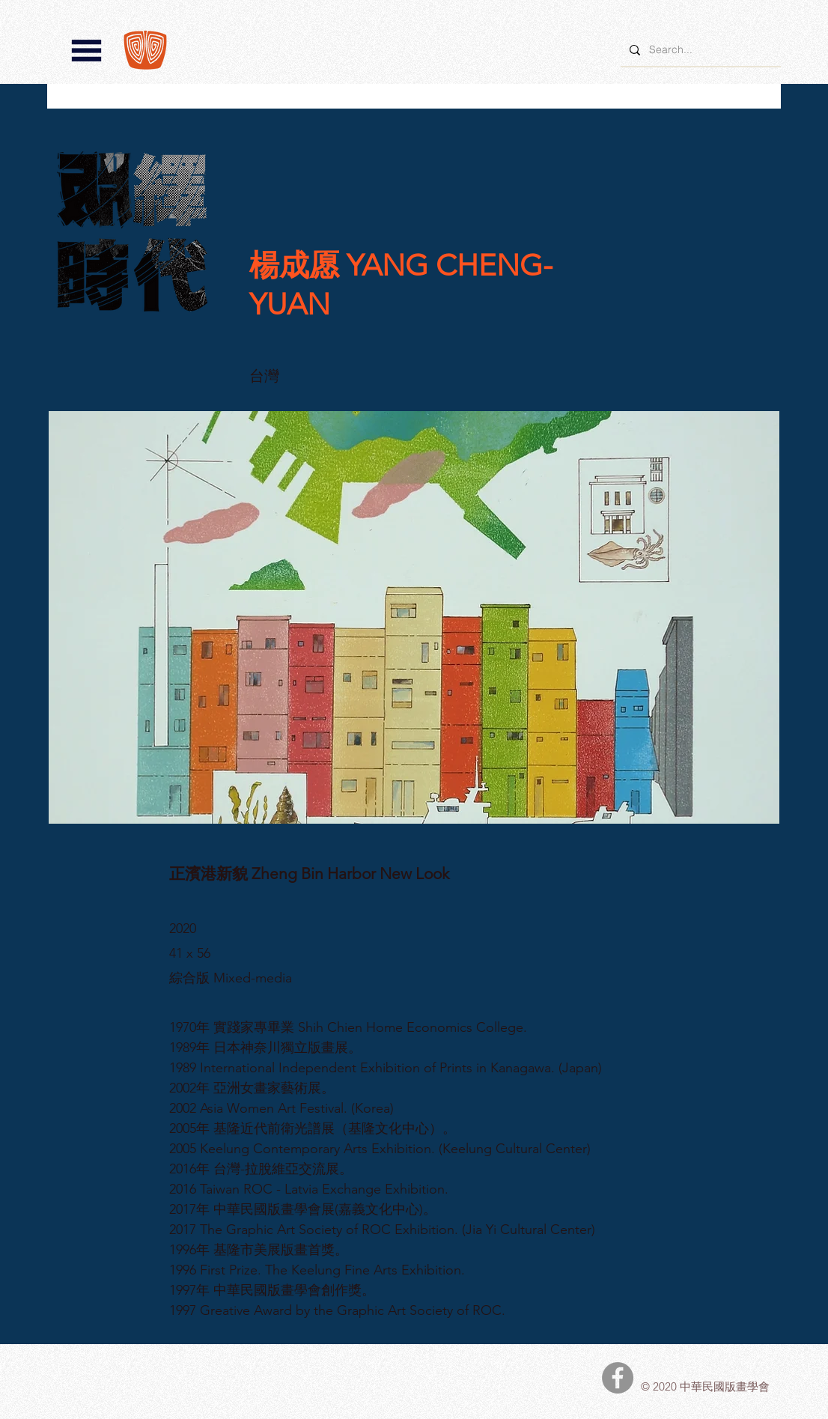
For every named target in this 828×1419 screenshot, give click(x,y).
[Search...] (699, 50)
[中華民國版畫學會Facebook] (617, 1378)
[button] (86, 50)
